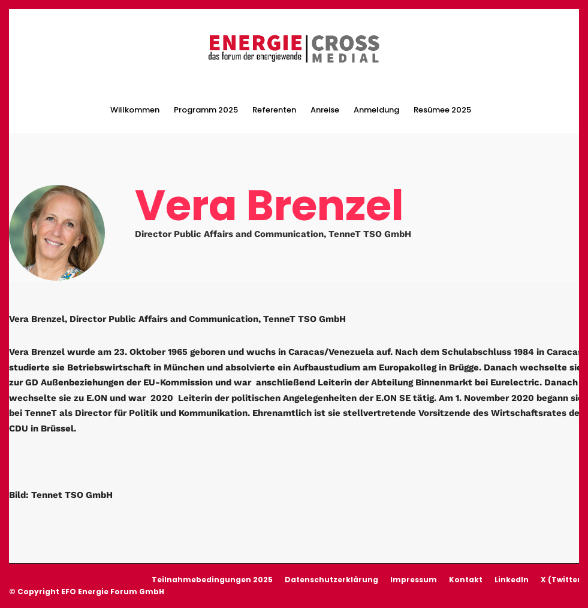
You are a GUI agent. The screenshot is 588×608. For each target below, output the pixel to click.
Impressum (413, 579)
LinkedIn (511, 579)
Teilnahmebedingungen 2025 (212, 579)
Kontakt (466, 579)
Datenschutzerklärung (331, 579)
